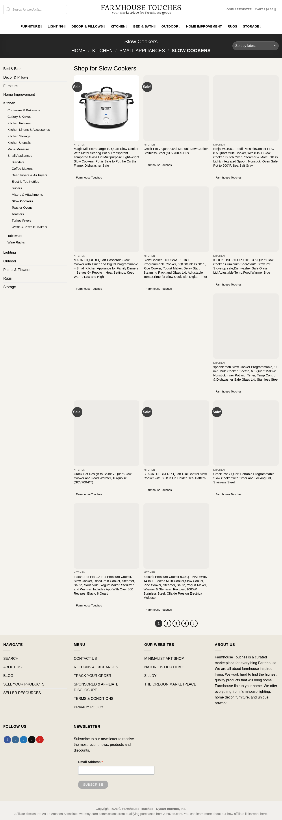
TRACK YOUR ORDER (92, 676)
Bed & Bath (144, 26)
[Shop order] (255, 45)
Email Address (90, 762)
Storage (252, 26)
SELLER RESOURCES (22, 693)
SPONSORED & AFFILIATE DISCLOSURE (96, 687)
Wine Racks (16, 242)
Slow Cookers (22, 201)
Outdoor (170, 26)
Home (78, 50)
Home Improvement (204, 26)
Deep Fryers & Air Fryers (29, 175)
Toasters (18, 214)
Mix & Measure (18, 149)
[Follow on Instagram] (15, 739)
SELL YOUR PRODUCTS (24, 684)
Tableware (14, 236)
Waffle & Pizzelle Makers (29, 227)
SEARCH (10, 658)
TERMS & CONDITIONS (93, 698)
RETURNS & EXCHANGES (96, 667)
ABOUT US (12, 667)
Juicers (17, 188)
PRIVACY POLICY (88, 707)
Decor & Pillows (88, 26)
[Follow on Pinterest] (40, 739)
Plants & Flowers (16, 270)
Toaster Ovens (22, 207)
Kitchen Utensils (19, 142)
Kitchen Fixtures (19, 123)
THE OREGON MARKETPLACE (170, 684)
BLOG (8, 676)
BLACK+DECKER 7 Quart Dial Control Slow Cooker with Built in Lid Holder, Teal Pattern (175, 476)
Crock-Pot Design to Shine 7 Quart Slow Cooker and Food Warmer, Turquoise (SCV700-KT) (103, 478)
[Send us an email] (31, 739)
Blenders (18, 162)
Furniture (31, 26)
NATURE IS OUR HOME (164, 667)
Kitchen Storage (18, 136)
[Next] (194, 623)
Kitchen (119, 26)
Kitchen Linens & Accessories (28, 129)
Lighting (57, 26)
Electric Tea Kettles (25, 181)
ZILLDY (150, 676)
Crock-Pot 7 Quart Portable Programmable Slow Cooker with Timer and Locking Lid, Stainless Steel (243, 478)
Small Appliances (142, 50)
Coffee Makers (22, 168)
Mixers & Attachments (27, 194)
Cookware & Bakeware (23, 110)
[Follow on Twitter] (23, 739)
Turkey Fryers (22, 220)
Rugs (232, 26)
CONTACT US (85, 658)
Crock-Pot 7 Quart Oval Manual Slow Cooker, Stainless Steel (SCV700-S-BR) (175, 151)
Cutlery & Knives (19, 116)
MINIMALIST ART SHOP (164, 658)
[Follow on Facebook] (7, 739)
